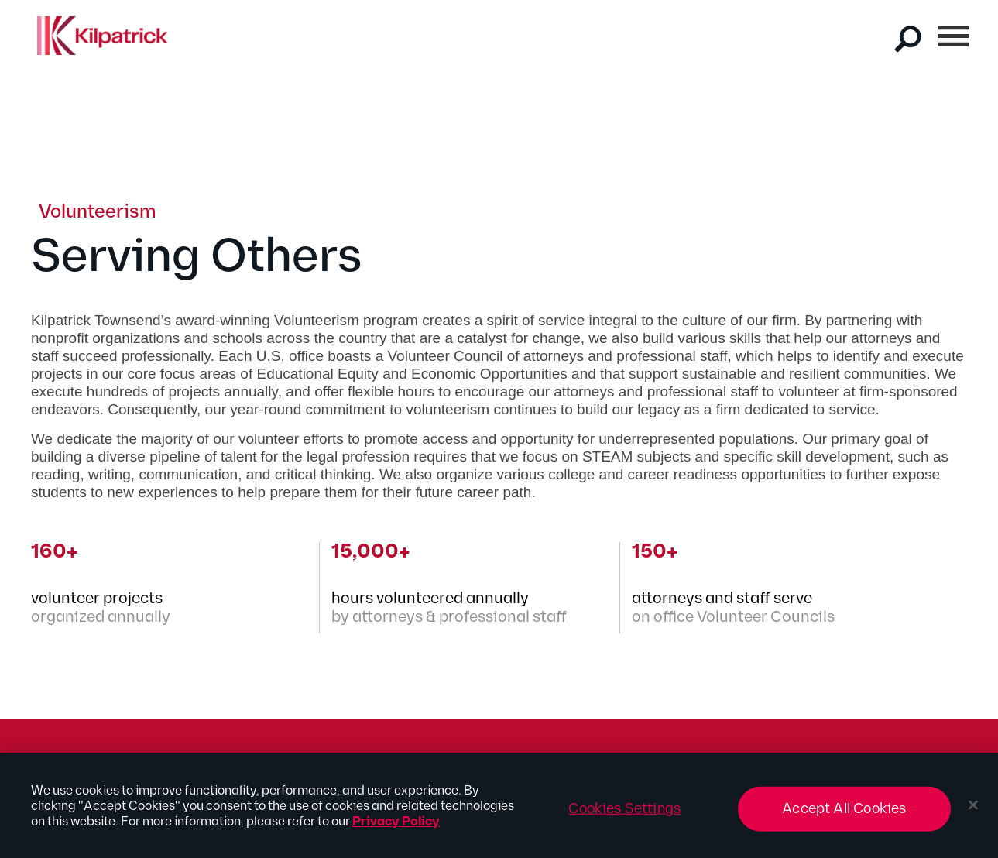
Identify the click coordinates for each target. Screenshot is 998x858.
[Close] (973, 809)
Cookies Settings (624, 813)
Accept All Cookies (844, 813)
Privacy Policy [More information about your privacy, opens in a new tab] (396, 826)
